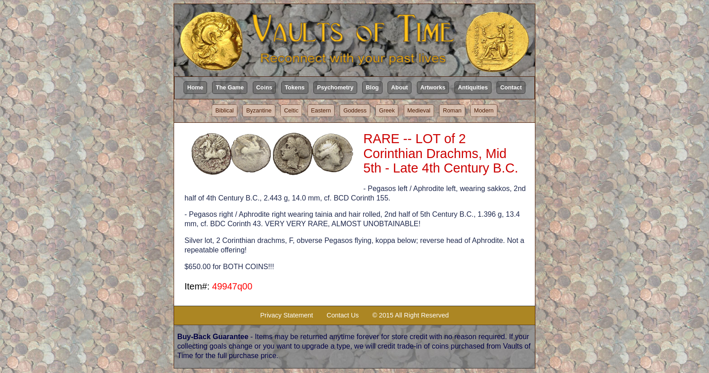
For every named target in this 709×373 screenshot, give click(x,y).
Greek (387, 110)
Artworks (433, 87)
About (399, 87)
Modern (483, 110)
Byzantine (258, 110)
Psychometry (335, 87)
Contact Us (342, 315)
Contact (511, 87)
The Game (230, 87)
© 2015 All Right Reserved (410, 315)
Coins (264, 87)
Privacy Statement (286, 315)
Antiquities (473, 87)
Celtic (291, 110)
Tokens (295, 87)
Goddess (354, 110)
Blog (372, 87)
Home (195, 87)
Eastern (321, 110)
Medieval (418, 110)
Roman (452, 110)
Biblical (224, 110)
